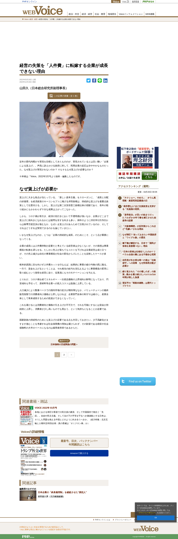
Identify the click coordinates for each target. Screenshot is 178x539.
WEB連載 (149, 14)
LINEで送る (100, 80)
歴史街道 (135, 1)
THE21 (125, 1)
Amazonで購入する (79, 453)
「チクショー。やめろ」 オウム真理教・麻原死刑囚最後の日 (139, 199)
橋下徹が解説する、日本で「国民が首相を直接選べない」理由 (139, 244)
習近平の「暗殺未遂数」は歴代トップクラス (139, 284)
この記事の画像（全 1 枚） (66, 96)
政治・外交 (74, 14)
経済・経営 (87, 14)
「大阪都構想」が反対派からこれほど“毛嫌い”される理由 (139, 227)
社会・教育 (100, 14)
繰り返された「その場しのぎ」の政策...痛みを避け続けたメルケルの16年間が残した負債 (139, 274)
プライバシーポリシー (147, 513)
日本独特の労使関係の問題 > (64, 342)
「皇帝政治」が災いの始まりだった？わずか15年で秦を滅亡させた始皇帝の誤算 (139, 217)
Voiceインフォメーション (131, 14)
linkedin (105, 80)
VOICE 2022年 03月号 (46, 408)
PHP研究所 (148, 1)
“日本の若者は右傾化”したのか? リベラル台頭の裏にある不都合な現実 (139, 253)
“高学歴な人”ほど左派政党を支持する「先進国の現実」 (139, 207)
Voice (115, 1)
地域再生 (112, 14)
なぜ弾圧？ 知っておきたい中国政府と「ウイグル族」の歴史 (139, 236)
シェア (94, 80)
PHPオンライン (29, 1)
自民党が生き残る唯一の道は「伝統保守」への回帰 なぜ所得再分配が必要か (139, 263)
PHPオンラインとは (102, 520)
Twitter (88, 80)
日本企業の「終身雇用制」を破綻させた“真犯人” (62, 492)
